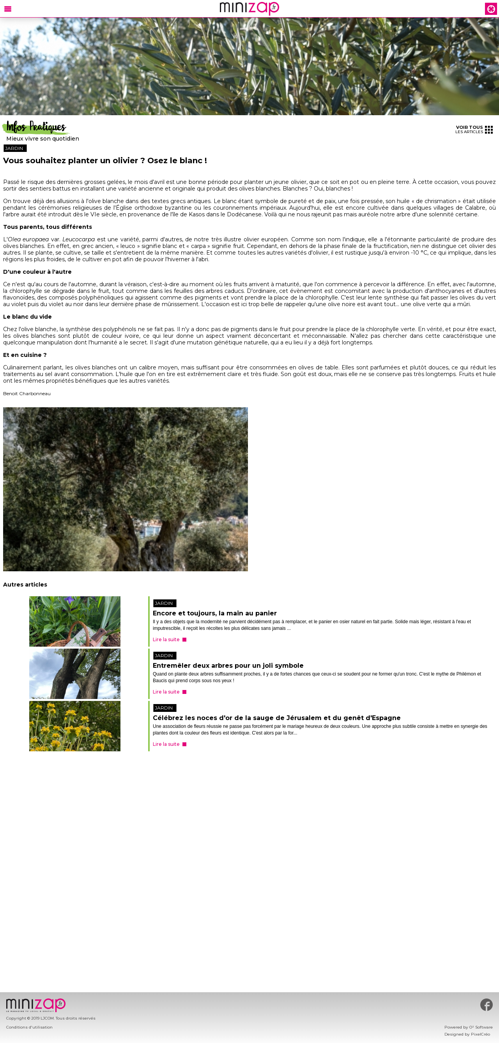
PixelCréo (480, 1034)
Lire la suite (166, 639)
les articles (474, 129)
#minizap (486, 1004)
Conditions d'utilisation (29, 1027)
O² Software (481, 1027)
